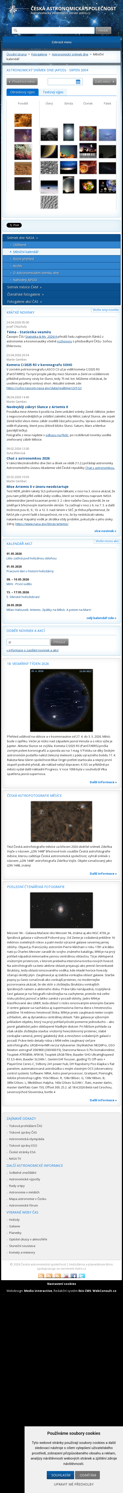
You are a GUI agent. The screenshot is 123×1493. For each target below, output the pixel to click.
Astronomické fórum (23, 1205)
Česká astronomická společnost (43, 1264)
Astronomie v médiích (24, 1192)
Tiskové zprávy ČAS (23, 1132)
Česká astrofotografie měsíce (34, 795)
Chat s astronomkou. (100, 468)
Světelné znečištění (22, 1172)
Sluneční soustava (22, 1246)
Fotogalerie (39, 54)
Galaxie (14, 1226)
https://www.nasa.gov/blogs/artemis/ (42, 524)
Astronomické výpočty (24, 1179)
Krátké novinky (20, 312)
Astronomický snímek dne (70, 54)
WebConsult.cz (104, 1291)
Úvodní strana (17, 54)
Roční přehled (23, 259)
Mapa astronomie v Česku (27, 1199)
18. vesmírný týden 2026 (28, 663)
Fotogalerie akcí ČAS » (24, 301)
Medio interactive (38, 1291)
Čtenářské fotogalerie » (25, 294)
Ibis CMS (84, 1291)
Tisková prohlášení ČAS (25, 1126)
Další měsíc (103, 82)
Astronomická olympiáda (26, 1139)
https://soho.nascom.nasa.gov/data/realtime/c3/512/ (44, 388)
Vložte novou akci (107, 541)
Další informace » (103, 782)
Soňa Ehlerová (16, 453)
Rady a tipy (17, 1186)
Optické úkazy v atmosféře (28, 1239)
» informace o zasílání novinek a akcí (32, 650)
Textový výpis (53, 92)
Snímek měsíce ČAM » (24, 287)
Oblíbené (19, 245)
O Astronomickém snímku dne (36, 273)
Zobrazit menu (62, 42)
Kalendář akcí (19, 543)
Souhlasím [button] (60, 1475)
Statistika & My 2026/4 (41, 336)
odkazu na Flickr (57, 435)
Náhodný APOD (25, 280)
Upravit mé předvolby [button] (74, 1484)
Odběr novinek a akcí (26, 630)
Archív (17, 266)
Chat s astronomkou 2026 (28, 458)
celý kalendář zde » (101, 618)
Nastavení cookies (61, 1284)
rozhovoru (64, 341)
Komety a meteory (22, 1252)
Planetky (15, 1233)
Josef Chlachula (17, 327)
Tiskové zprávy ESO (23, 1145)
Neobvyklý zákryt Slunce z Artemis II (37, 407)
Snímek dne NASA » (22, 238)
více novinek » (105, 531)
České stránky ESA (22, 1152)
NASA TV (15, 1158)
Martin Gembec (17, 360)
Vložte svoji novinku (106, 310)
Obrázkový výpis (22, 92)
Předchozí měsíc (23, 82)
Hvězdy (14, 1220)
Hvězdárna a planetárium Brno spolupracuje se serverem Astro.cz (75, 1266)
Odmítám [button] (88, 1475)
